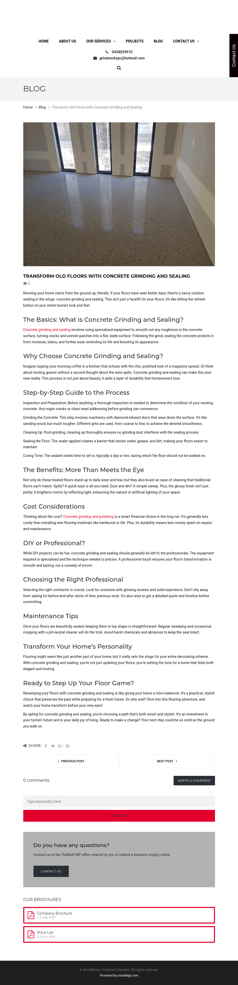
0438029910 (122, 52)
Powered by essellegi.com (119, 975)
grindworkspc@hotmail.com (122, 58)
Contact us (51, 871)
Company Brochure (54, 913)
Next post (165, 761)
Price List (45, 932)
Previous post (73, 761)
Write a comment (194, 780)
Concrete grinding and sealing (47, 330)
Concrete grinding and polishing (88, 517)
